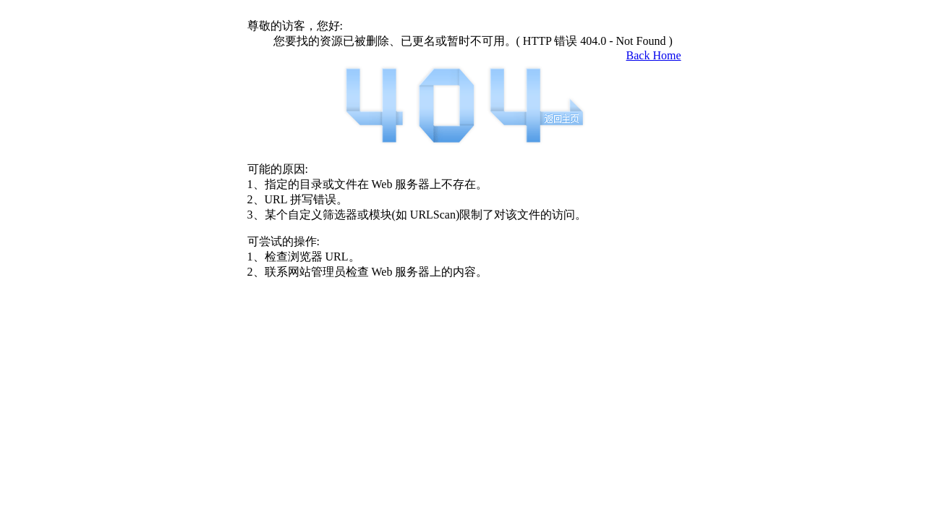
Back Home (653, 55)
